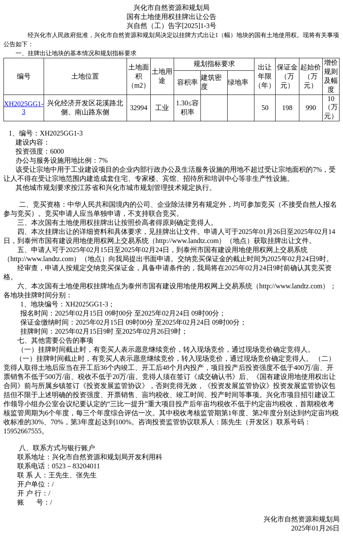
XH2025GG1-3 (24, 107)
